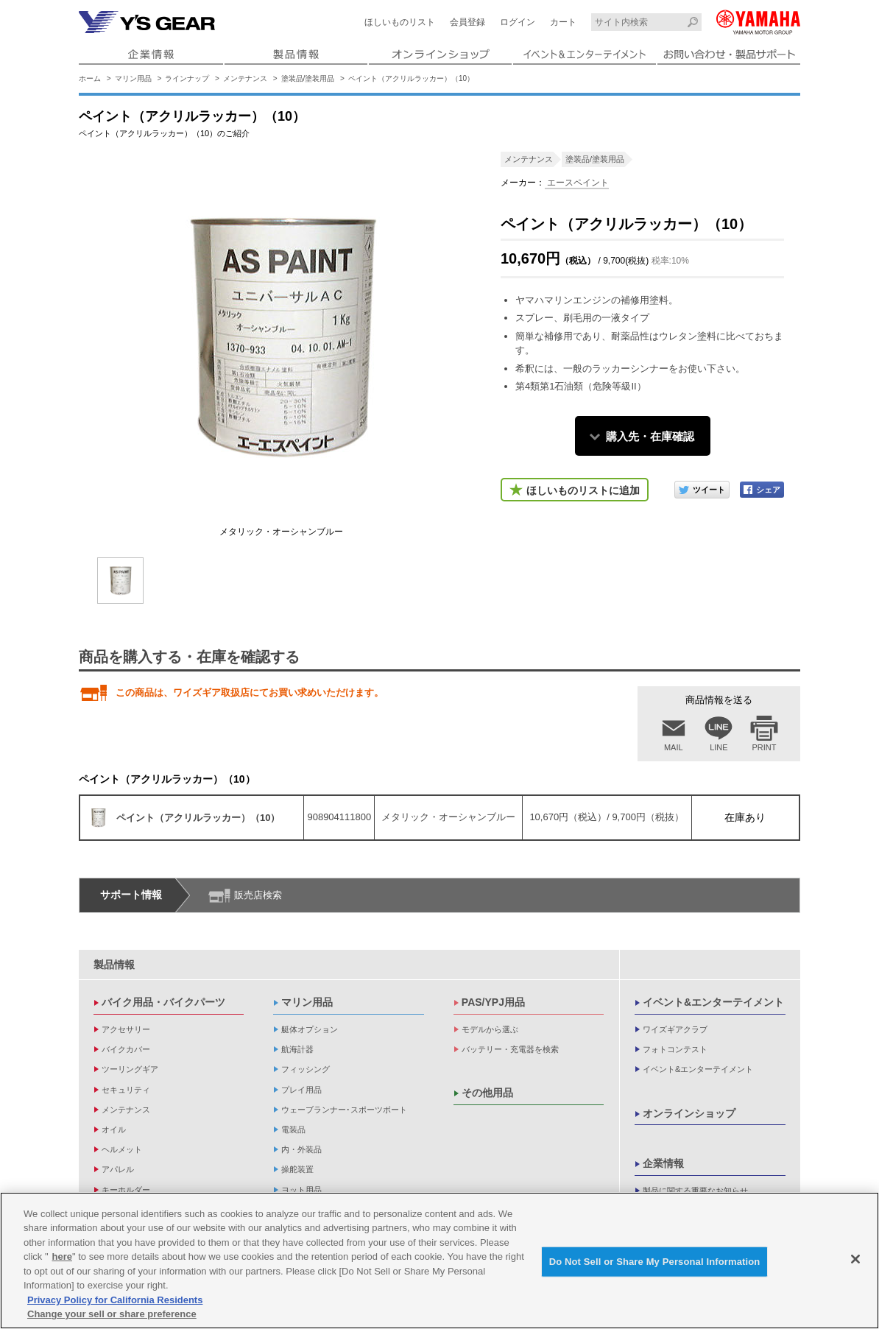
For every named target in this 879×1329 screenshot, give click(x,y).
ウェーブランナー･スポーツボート (344, 1109)
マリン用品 (133, 78)
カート (563, 22)
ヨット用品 (301, 1189)
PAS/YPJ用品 (493, 1002)
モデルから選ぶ (490, 1029)
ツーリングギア (130, 1069)
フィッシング (305, 1069)
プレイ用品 (301, 1089)
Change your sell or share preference (112, 1313)
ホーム (90, 78)
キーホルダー (126, 1189)
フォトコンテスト (675, 1049)
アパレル (118, 1169)
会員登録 (467, 22)
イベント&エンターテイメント (713, 1002)
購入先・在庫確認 (650, 436)
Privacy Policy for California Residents (114, 1299)
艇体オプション (309, 1029)
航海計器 (297, 1049)
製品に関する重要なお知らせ (695, 1190)
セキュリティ (126, 1089)
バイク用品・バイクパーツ (163, 1002)
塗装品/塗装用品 (308, 78)
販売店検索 (258, 894)
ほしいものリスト (399, 22)
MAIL (673, 747)
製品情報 (114, 964)
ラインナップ (187, 78)
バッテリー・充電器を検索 (510, 1049)
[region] (439, 1260)
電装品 (293, 1129)
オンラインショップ (689, 1113)
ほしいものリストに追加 (583, 490)
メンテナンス (245, 78)
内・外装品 (301, 1149)
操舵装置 (297, 1169)
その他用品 (487, 1093)
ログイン (517, 22)
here (62, 1256)
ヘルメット (122, 1149)
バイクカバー (126, 1049)
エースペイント (577, 182)
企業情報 (663, 1163)
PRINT (764, 747)
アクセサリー (126, 1029)
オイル (114, 1129)
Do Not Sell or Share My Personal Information (654, 1261)
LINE (718, 747)
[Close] (855, 1259)
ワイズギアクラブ (675, 1029)
